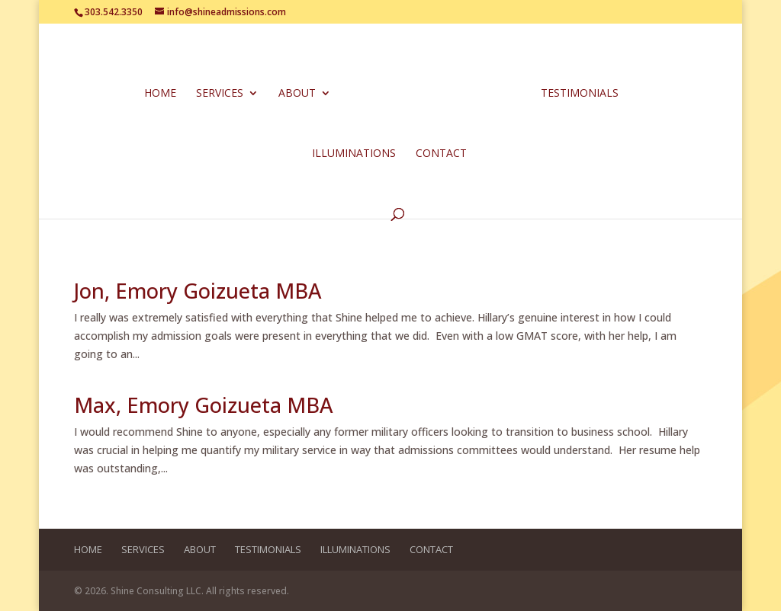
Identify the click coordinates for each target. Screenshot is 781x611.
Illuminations (354, 154)
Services (219, 94)
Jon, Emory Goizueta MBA (197, 291)
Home (160, 94)
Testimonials (580, 94)
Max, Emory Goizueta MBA (203, 405)
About (297, 94)
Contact (441, 154)
